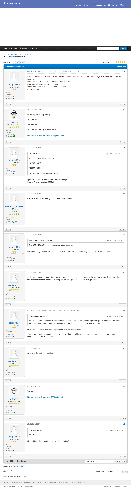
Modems (28, 54)
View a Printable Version (14, 471)
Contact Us (18, 482)
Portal (78, 5)
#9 (124, 386)
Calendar (114, 5)
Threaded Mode (121, 66)
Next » (22, 62)
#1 (124, 72)
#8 (124, 348)
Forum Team (8, 482)
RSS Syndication (80, 482)
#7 (124, 310)
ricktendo (13, 285)
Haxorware (27, 482)
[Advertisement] (65, 27)
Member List (101, 5)
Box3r (13, 122)
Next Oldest (10, 461)
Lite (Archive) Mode (50, 482)
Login (24, 48)
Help (124, 5)
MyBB (13, 486)
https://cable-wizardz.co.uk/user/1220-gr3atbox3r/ (45, 136)
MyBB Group (29, 486)
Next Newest (21, 461)
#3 (124, 147)
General (20, 54)
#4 (124, 193)
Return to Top (37, 482)
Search (88, 5)
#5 (124, 234)
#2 (124, 109)
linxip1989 (13, 84)
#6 (124, 272)
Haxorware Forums (10, 54)
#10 (124, 424)
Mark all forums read (66, 482)
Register (31, 48)
